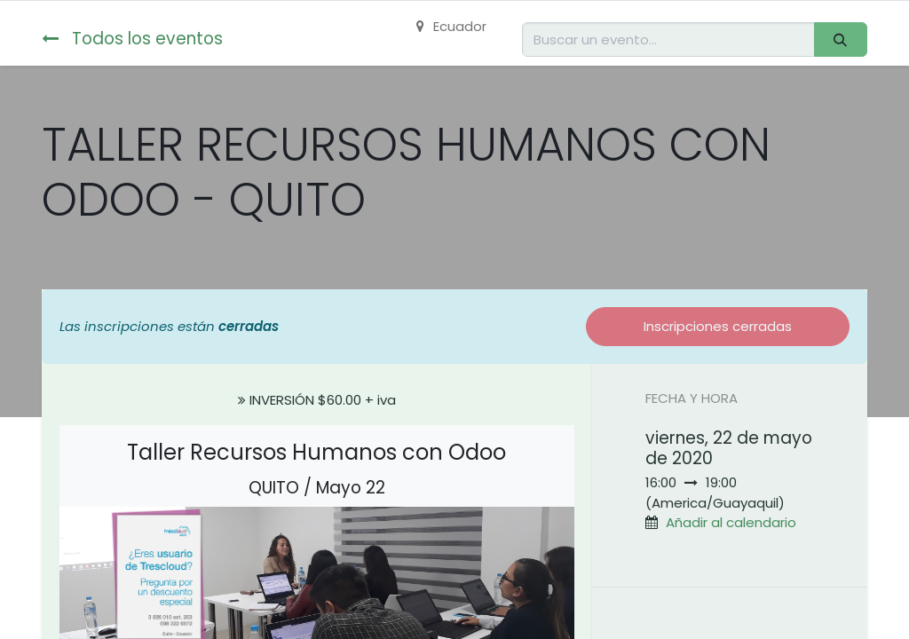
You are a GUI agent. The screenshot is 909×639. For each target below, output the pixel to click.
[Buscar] (840, 39)
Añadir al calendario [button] (731, 522)
